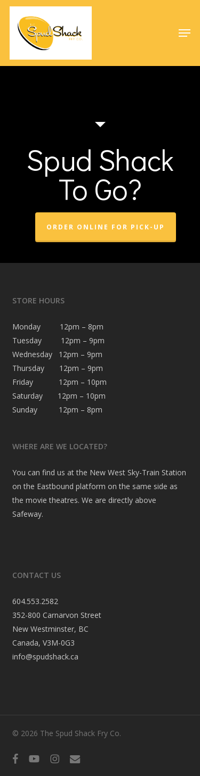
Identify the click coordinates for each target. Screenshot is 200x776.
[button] (184, 33)
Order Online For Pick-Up (105, 227)
